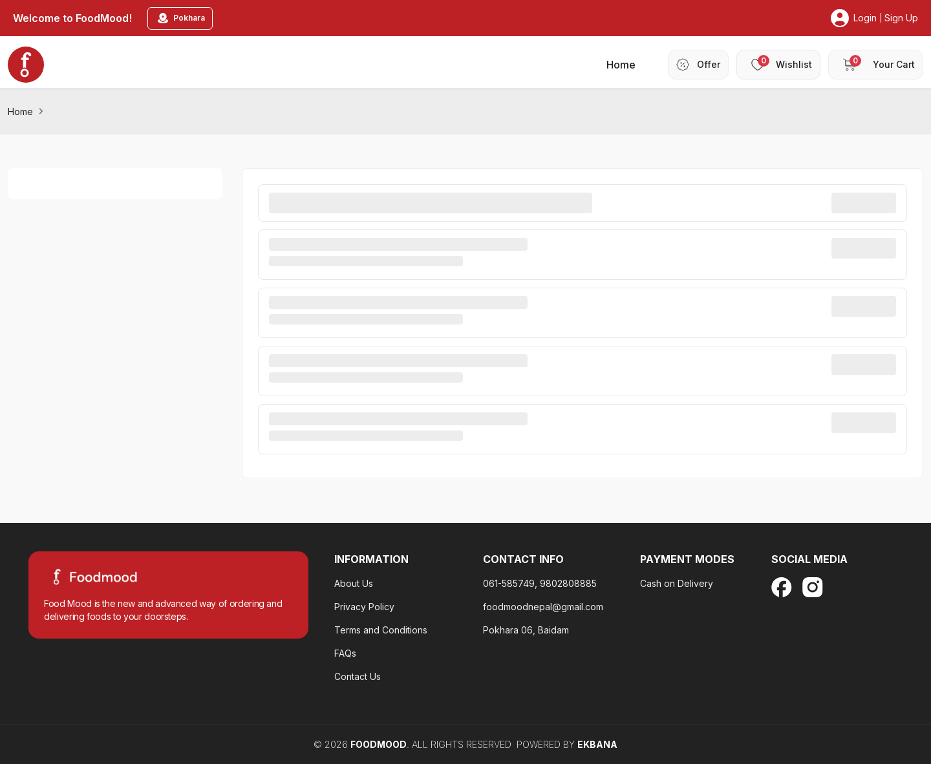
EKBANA (597, 744)
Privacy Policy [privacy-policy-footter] (364, 606)
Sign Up (901, 17)
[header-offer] (698, 64)
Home (20, 111)
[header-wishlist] (778, 65)
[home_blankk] (26, 65)
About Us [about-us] (353, 583)
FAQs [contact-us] (345, 653)
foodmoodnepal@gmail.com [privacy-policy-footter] (543, 606)
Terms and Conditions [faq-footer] (380, 629)
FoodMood (378, 744)
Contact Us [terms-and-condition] (357, 676)
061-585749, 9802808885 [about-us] (540, 583)
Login (865, 17)
